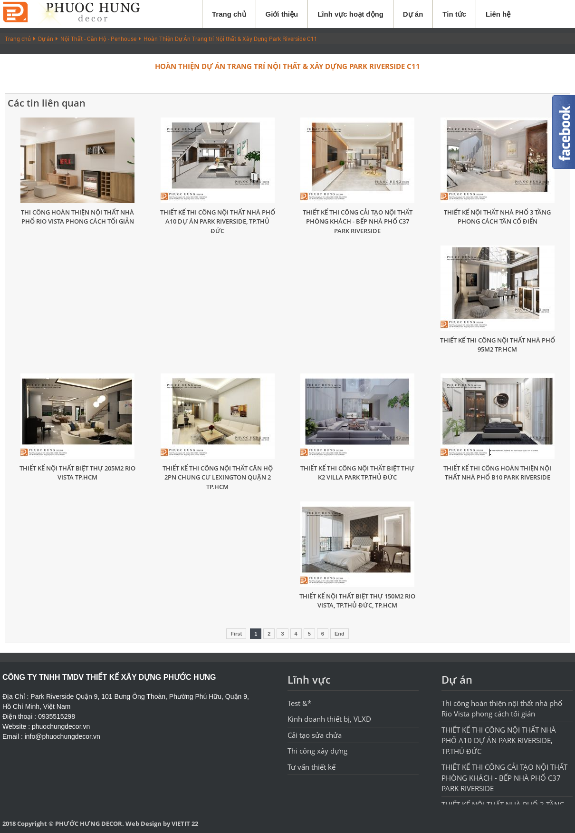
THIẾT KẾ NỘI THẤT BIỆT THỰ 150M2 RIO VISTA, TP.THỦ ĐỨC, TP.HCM (357, 601)
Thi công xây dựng (317, 750)
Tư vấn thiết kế (311, 767)
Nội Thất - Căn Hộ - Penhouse (98, 38)
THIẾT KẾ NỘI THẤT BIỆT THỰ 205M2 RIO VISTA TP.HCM (77, 473)
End (340, 634)
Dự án (413, 14)
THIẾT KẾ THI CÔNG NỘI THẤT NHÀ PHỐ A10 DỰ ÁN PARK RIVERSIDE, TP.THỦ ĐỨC (217, 221)
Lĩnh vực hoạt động (350, 14)
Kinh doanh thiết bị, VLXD (329, 719)
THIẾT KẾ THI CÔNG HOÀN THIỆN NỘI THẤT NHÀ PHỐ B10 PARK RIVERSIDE (497, 473)
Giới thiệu (282, 14)
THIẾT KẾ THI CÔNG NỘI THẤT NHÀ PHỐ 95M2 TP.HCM (497, 345)
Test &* (299, 703)
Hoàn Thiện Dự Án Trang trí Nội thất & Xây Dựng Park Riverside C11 (230, 38)
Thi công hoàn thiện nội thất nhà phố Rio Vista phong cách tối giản (77, 217)
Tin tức (454, 14)
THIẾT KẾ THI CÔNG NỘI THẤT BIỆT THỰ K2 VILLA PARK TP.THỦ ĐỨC (357, 473)
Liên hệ (498, 14)
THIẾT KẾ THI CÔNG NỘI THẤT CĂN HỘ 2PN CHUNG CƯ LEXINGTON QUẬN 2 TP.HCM (218, 477)
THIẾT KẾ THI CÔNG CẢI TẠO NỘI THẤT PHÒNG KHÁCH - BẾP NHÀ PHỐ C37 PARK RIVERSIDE (357, 221)
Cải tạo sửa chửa (315, 735)
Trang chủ (229, 14)
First (236, 634)
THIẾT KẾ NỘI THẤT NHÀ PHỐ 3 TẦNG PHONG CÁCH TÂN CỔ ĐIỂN (497, 217)
